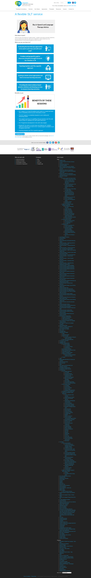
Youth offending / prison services (65, 534)
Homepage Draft (62, 331)
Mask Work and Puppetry (69, 377)
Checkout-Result (62, 238)
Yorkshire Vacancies (68, 218)
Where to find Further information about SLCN (68, 531)
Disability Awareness (63, 559)
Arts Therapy (62, 560)
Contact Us (71, 9)
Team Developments (63, 567)
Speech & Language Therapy (67, 352)
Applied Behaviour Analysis (69, 397)
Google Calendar (63, 537)
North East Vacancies (68, 211)
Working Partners (63, 569)
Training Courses (63, 566)
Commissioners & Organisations (21, 163)
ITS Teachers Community (64, 340)
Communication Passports (69, 404)
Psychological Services (66, 351)
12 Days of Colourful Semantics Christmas (67, 161)
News (55, 2)
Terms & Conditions (63, 506)
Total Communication (68, 437)
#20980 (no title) (62, 160)
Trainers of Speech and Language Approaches (68, 523)
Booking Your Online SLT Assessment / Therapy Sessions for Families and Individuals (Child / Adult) (68, 171)
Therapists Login (40, 163)
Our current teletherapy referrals (65, 476)
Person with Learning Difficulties (67, 339)
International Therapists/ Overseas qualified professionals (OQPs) (69, 229)
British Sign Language (63, 175)
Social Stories (67, 425)
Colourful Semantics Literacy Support (66, 293)
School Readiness (63, 486)
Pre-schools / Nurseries (69, 459)
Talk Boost (66, 430)
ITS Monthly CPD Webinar (64, 543)
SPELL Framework (68, 427)
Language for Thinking (69, 412)
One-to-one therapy (68, 387)
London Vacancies (68, 208)
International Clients (65, 334)
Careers (65, 9)
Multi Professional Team (64, 361)
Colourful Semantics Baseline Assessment (67, 266)
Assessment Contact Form (64, 164)
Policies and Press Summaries (65, 570)
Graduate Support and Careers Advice (68, 178)
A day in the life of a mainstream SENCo (67, 557)
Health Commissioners (66, 318)
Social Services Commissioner (67, 319)
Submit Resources (63, 500)
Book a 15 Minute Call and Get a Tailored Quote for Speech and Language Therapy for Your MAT (67, 167)
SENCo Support (62, 490)
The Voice (61, 517)
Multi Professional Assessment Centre (68, 350)
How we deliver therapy (66, 384)
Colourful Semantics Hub (64, 287)
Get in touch (39, 162)
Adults (63, 333)
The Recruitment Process (66, 219)
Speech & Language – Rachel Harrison (66, 556)
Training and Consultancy (66, 353)
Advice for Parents (63, 547)
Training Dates (62, 525)
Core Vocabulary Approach (69, 405)
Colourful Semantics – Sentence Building (67, 265)
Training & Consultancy (21, 9)
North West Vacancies (69, 212)
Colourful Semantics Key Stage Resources (67, 290)
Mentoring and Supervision (69, 231)
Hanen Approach (68, 410)
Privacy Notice (62, 479)
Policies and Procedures (64, 538)
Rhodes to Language (68, 420)
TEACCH (66, 434)
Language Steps (67, 413)
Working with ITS (65, 224)
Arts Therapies (67, 345)
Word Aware (67, 440)
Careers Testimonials (68, 226)
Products (61, 480)
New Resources (62, 363)
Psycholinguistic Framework (70, 419)
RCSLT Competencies (69, 198)
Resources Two (62, 484)
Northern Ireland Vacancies (69, 213)
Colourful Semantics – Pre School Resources (67, 254)
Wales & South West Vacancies (70, 217)
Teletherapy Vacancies (63, 505)
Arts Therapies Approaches (67, 371)
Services (31, 9)
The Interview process (68, 221)
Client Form (62, 239)
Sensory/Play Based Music (69, 381)
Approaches (44, 9)
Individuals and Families (20, 160)
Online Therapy (67, 388)
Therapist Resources (63, 519)
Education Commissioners (66, 317)
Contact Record (62, 536)
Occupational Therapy (68, 346)
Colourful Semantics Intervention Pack (66, 288)
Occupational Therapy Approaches (68, 391)
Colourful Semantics (68, 403)
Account (61, 162)
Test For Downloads (63, 507)
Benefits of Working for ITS (69, 225)
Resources (58, 9)
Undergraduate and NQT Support (65, 527)
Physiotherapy (67, 347)
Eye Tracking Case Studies (64, 328)
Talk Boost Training (68, 467)
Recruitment (62, 568)
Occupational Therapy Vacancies (65, 368)
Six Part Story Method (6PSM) (70, 383)
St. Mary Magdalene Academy (65, 499)
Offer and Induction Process (70, 220)
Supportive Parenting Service (70, 390)
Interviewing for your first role (70, 197)
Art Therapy (67, 372)
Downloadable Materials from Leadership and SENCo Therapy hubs (70, 455)
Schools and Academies (20, 159)
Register (61, 481)
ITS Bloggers (62, 549)
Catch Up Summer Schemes (67, 491)
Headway (66, 472)
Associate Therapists (63, 165)
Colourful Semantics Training (65, 304)
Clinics (58, 2)
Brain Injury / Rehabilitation (64, 532)
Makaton (66, 414)
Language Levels (63, 341)
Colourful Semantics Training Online (66, 310)
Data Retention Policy (63, 325)
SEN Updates (62, 550)
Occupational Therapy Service (65, 367)
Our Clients (37, 9)
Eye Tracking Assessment (66, 348)
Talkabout (66, 432)
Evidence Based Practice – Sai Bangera (66, 563)
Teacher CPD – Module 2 (64, 504)
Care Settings (62, 533)
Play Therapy (67, 380)
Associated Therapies (66, 344)
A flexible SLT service (68, 447)
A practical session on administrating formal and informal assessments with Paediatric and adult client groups (69, 193)
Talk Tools (66, 431)
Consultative (67, 385)
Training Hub (62, 526)
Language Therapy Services (64, 343)
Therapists (51, 9)
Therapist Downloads (63, 518)
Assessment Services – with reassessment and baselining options (70, 450)
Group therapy (67, 386)
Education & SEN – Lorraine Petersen (66, 546)
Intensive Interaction (68, 411)
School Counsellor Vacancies (65, 485)
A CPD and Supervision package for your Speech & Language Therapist (69, 445)
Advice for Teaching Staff (64, 555)
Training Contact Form (63, 524)
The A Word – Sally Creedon (64, 548)
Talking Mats (67, 433)
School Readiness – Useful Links (65, 487)
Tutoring (63, 357)
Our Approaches (62, 370)
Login (60, 358)
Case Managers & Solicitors (21, 162)
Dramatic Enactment (68, 373)
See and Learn (67, 421)
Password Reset (62, 477)
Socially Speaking (68, 426)
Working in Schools (68, 201)
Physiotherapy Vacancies (64, 478)
